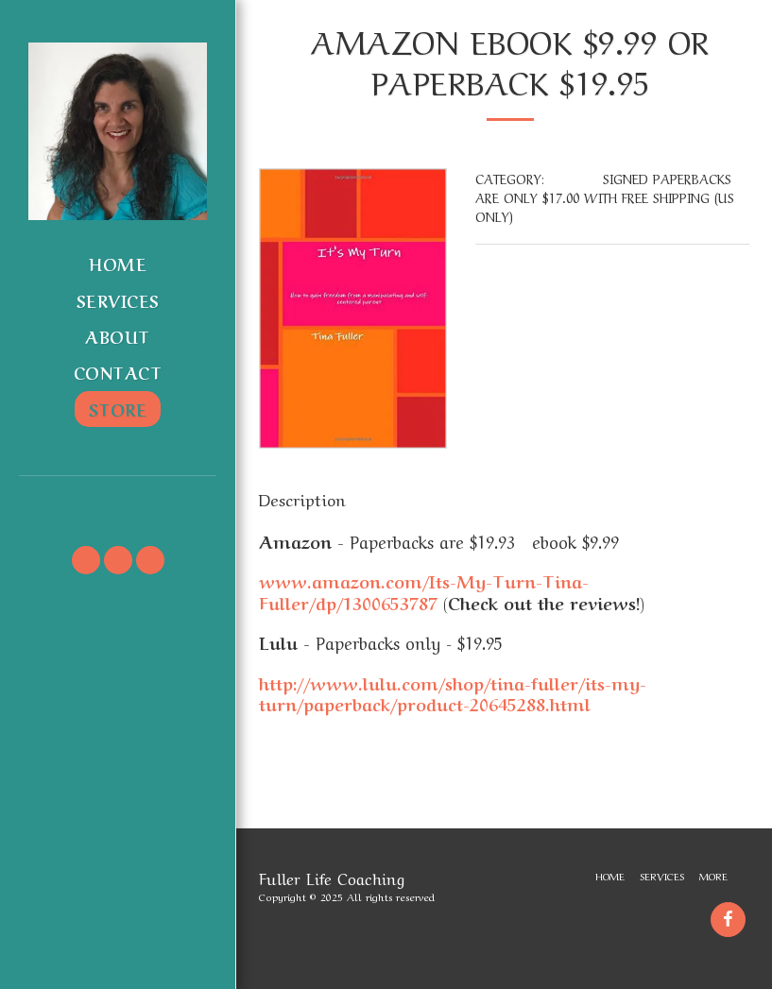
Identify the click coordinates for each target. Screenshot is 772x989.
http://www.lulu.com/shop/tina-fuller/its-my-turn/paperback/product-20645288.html (452, 693)
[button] (117, 502)
